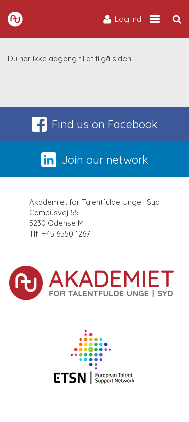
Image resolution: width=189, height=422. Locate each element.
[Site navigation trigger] (155, 19)
